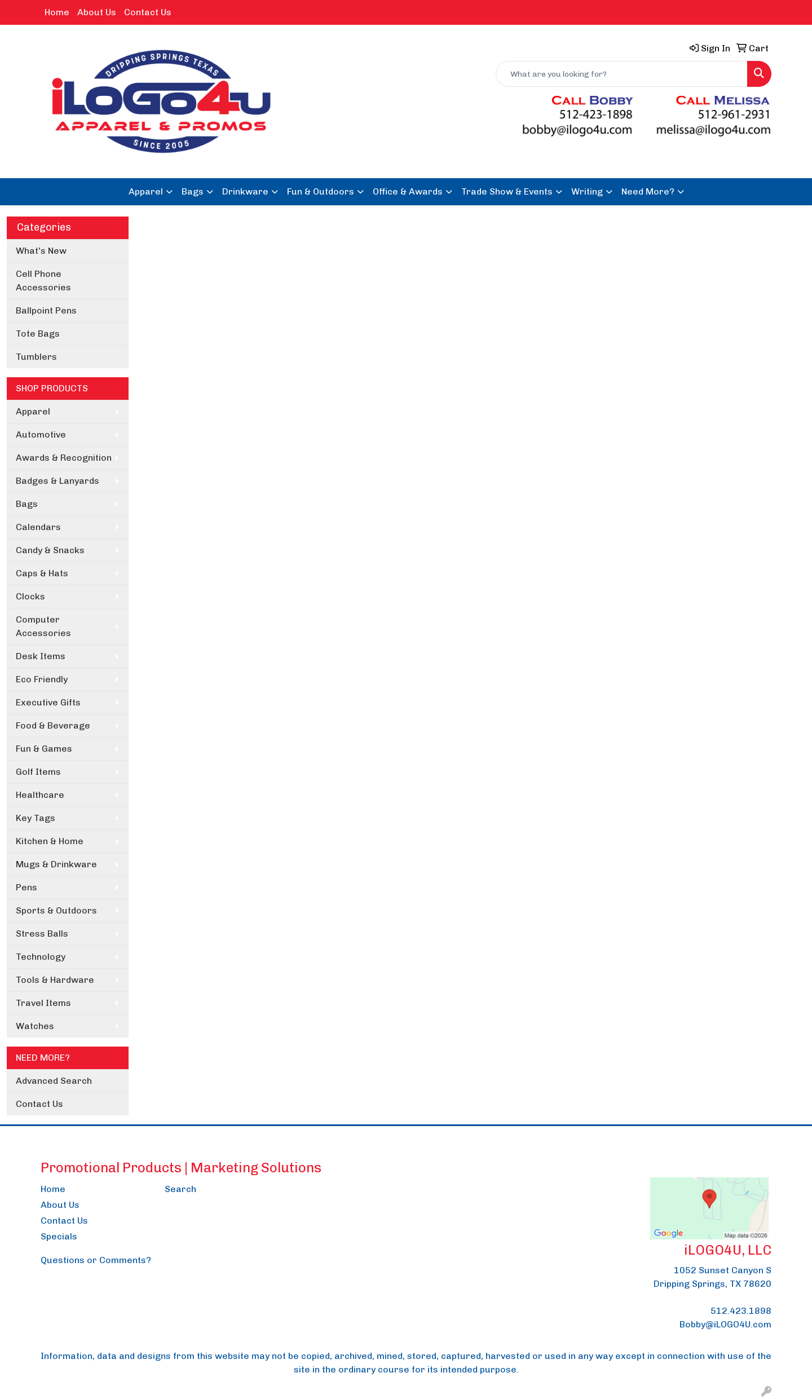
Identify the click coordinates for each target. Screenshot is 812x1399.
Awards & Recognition (64, 457)
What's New (41, 250)
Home (57, 12)
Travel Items (43, 1003)
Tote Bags (38, 333)
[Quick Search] (622, 74)
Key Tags (35, 818)
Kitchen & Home (49, 841)
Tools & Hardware (55, 979)
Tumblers (36, 356)
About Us (96, 12)
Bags (193, 191)
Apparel (146, 191)
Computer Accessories (43, 626)
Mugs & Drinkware (56, 864)
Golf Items (38, 771)
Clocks (30, 596)
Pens (26, 887)
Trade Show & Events (507, 191)
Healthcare (40, 794)
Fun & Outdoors (320, 191)
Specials (59, 1236)
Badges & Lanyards (57, 480)
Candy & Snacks (50, 550)
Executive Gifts (48, 702)
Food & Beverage (53, 725)
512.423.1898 (740, 1310)
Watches (35, 1026)
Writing (587, 191)
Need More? (647, 191)
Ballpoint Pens (46, 310)
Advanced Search (54, 1080)
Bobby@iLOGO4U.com (725, 1324)
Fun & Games (44, 748)
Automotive (41, 434)
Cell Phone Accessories (43, 280)
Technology (40, 956)
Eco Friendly (42, 679)
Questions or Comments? (96, 1260)
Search (180, 1189)
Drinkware (245, 191)
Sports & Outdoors (56, 910)
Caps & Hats (42, 573)
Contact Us (147, 12)
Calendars (38, 527)
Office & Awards (408, 191)
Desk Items (40, 656)
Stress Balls (42, 933)
